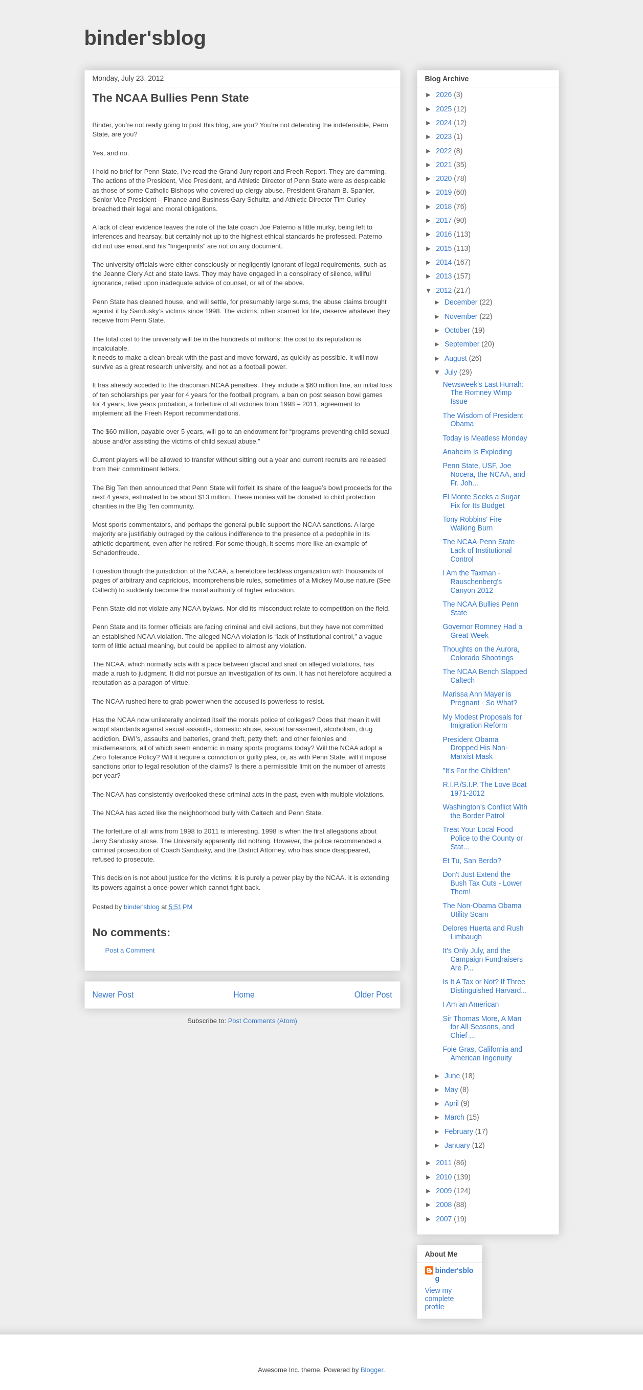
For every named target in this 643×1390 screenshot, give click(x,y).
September (463, 344)
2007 (445, 1219)
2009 (445, 1191)
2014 (445, 262)
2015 (445, 248)
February (460, 1131)
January (458, 1145)
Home (244, 994)
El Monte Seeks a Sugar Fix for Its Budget (481, 501)
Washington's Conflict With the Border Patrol (484, 811)
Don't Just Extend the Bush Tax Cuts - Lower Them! (482, 883)
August (457, 358)
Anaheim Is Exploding (477, 452)
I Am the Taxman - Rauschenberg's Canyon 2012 (472, 581)
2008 (445, 1204)
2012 (445, 290)
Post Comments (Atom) (262, 1021)
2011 (445, 1163)
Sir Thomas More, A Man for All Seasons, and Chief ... (481, 1027)
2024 (445, 123)
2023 (445, 136)
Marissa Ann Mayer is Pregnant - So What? (479, 698)
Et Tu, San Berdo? (471, 860)
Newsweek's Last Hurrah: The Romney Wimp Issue (482, 393)
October (458, 330)
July (452, 372)
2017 (445, 220)
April (453, 1103)
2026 (445, 94)
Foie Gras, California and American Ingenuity (482, 1053)
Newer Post (113, 994)
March (456, 1117)
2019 (445, 192)
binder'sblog (145, 38)
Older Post (373, 994)
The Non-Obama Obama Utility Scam (481, 909)
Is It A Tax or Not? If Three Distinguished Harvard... (484, 986)
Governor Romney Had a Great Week (482, 630)
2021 (445, 164)
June (453, 1076)
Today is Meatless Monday (484, 438)
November (462, 316)
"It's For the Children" (476, 771)
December (462, 302)
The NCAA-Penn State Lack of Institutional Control (478, 550)
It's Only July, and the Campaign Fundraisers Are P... (482, 959)
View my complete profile (439, 1298)
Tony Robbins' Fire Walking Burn (472, 523)
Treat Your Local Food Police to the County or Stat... (482, 838)
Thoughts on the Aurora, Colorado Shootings (480, 653)
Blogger (372, 1370)
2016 (445, 234)
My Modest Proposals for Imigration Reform (482, 721)
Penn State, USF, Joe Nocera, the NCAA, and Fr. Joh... (483, 474)
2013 (445, 276)
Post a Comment (130, 950)
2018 (445, 206)
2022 (445, 151)
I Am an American (470, 1004)
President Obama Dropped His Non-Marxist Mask (474, 748)
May (452, 1089)
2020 (445, 178)
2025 (445, 109)
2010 (445, 1177)
